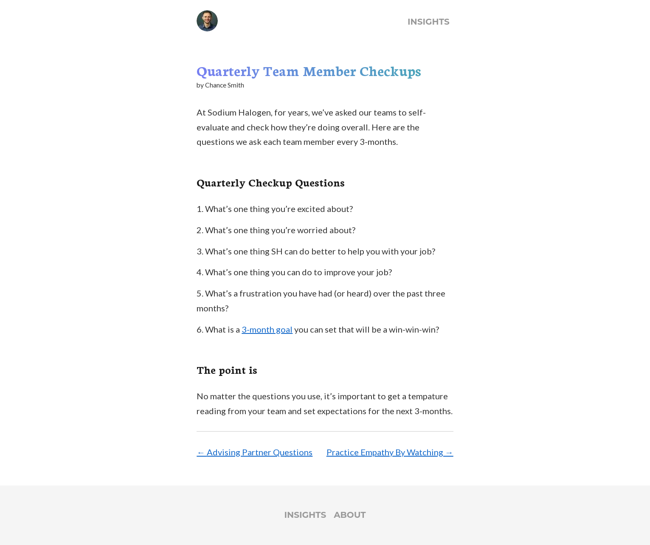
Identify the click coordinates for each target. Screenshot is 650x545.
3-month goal (267, 329)
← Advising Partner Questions (254, 452)
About (350, 515)
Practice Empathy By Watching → (389, 452)
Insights (429, 22)
